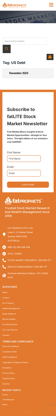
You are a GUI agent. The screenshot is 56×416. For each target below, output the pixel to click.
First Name (14, 152)
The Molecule (8, 399)
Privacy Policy (8, 373)
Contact (5, 297)
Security (6, 384)
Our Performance (9, 324)
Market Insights (8, 319)
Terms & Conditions (10, 346)
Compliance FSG (9, 351)
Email (10, 166)
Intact (4, 404)
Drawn (5, 394)
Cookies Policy (8, 378)
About (4, 292)
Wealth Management (11, 308)
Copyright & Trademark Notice (15, 362)
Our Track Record (9, 330)
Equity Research (9, 313)
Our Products (8, 303)
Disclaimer (6, 367)
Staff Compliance (9, 357)
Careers (5, 335)
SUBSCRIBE (28, 184)
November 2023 (16, 73)
